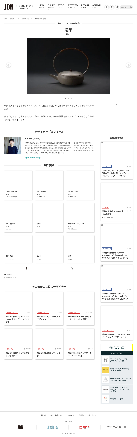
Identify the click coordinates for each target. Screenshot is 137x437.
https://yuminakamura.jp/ (33, 158)
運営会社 (44, 415)
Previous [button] (8, 65)
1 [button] (65, 99)
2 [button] (68, 99)
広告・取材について (57, 415)
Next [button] (128, 65)
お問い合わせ (91, 415)
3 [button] (72, 99)
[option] (68, 66)
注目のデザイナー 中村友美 (68, 23)
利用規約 (81, 415)
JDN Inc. (72, 433)
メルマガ (71, 415)
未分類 (9, 274)
